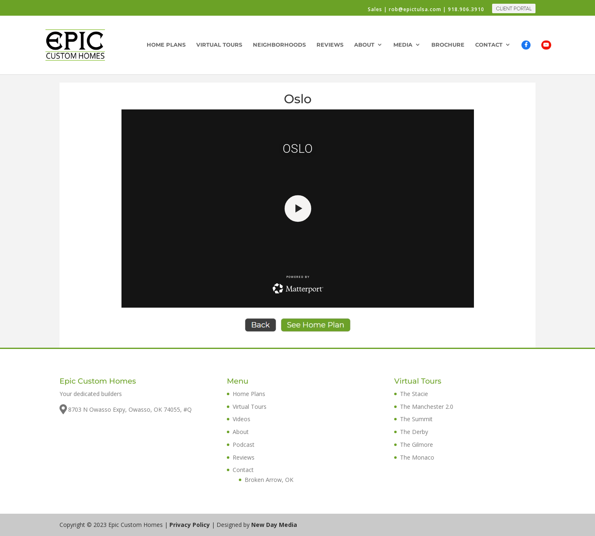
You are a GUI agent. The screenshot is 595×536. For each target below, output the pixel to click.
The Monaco (417, 457)
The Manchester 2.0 (426, 406)
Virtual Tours (219, 45)
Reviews (330, 45)
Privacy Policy (189, 525)
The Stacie (414, 394)
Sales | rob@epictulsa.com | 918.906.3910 (426, 10)
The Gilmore (416, 444)
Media (402, 45)
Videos (241, 419)
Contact (488, 45)
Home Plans (166, 45)
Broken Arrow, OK (269, 480)
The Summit (416, 419)
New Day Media (274, 525)
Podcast (244, 444)
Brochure (447, 45)
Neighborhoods (279, 45)
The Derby (414, 432)
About (364, 45)
